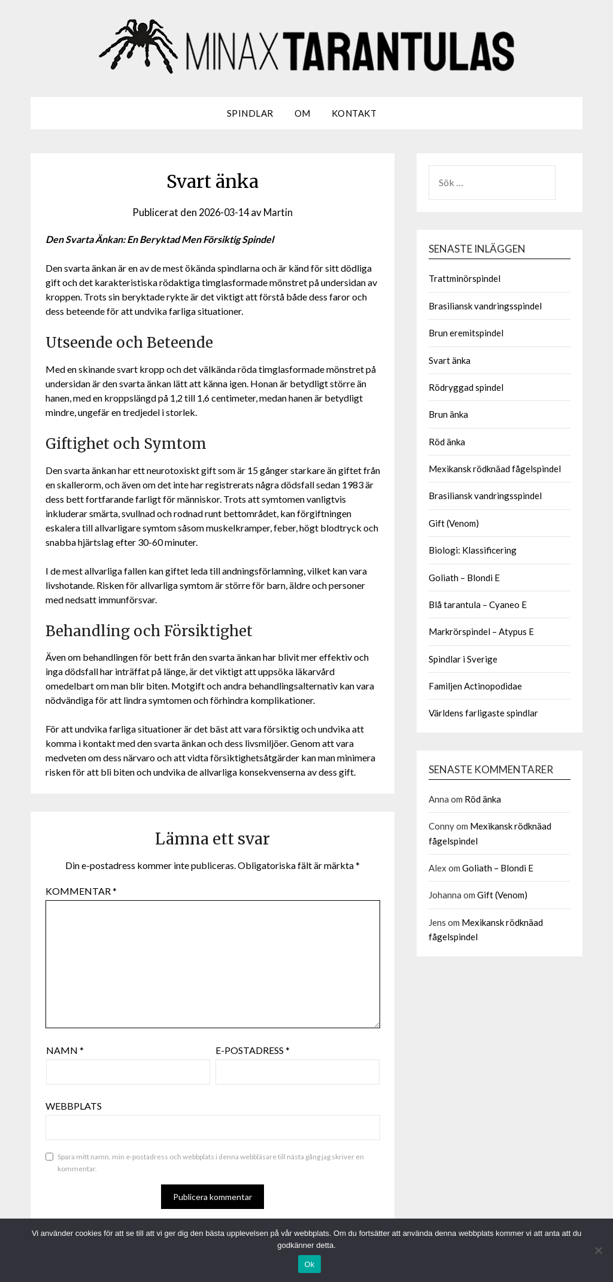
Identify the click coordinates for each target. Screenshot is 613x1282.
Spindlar (250, 113)
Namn (65, 1050)
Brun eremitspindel (466, 332)
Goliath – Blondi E (464, 577)
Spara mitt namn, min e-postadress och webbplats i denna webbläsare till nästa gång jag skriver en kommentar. (210, 1162)
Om (303, 113)
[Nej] (598, 1250)
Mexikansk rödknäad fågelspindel (495, 468)
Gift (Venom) (454, 523)
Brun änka (448, 414)
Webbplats (73, 1105)
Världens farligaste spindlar (483, 712)
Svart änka (450, 360)
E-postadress (253, 1050)
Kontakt (354, 113)
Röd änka (447, 441)
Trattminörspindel (464, 278)
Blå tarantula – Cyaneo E (478, 604)
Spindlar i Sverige (463, 659)
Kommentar (81, 891)
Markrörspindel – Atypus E (481, 631)
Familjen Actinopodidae (475, 686)
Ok (309, 1264)
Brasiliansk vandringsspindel (485, 305)
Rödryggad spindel (466, 387)
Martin (280, 212)
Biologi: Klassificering (473, 550)
